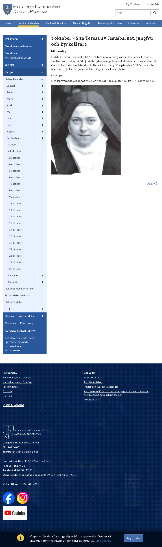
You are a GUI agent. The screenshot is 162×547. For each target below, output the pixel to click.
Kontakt (7, 395)
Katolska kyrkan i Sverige (17, 382)
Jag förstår (134, 538)
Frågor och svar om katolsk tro (101, 386)
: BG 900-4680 (21, 484)
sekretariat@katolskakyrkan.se (20, 451)
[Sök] (133, 12)
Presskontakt (91, 399)
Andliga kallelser (93, 382)
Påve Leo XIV (91, 377)
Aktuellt (7, 391)
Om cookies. (103, 540)
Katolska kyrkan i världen (17, 377)
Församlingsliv (11, 386)
